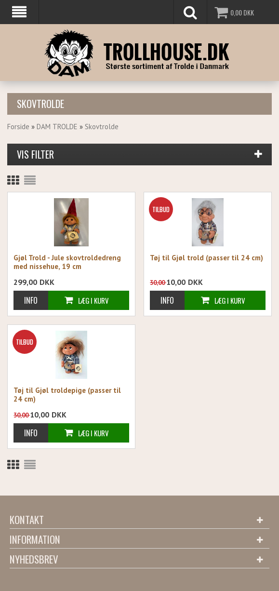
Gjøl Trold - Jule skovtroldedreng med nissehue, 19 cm (67, 262)
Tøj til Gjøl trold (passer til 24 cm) (206, 258)
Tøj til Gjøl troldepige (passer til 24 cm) (67, 394)
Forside (18, 126)
